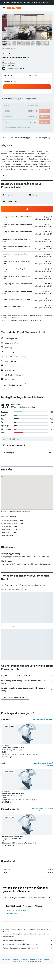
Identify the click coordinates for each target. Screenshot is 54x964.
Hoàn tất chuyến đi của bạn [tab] (15, 898)
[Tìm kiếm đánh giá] (29, 438)
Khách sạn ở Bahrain (44, 959)
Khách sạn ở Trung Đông (28, 959)
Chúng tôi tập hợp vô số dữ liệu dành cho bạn (28, 944)
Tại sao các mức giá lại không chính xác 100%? (28, 948)
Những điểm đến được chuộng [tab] (40, 898)
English (45, 2)
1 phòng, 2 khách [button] (10, 81)
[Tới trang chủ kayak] (14, 8)
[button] (49, 2)
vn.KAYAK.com (6, 959)
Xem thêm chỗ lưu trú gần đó (42, 719)
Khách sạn (16, 959)
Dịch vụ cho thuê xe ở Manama (16, 910)
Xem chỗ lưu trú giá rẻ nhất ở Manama (43, 764)
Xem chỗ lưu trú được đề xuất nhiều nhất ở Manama (42, 810)
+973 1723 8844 (8, 65)
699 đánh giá (20, 68)
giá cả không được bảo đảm (40, 934)
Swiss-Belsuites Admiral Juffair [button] (13, 836)
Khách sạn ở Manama (13, 913)
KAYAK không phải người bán (28, 940)
